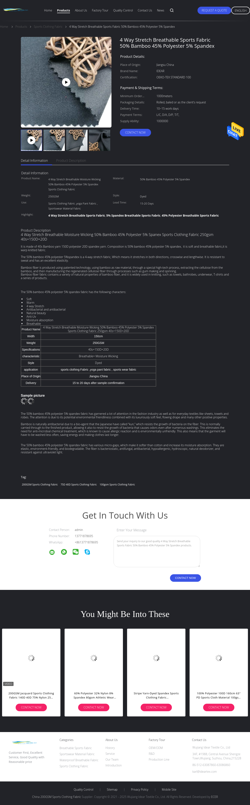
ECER (214, 797)
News (160, 10)
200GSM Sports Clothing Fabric (40, 484)
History (110, 748)
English (240, 11)
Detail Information (34, 160)
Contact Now (135, 132)
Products (63, 10)
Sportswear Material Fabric (77, 754)
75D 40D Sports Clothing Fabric (79, 484)
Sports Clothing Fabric (74, 766)
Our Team (112, 759)
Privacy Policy (139, 789)
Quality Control (123, 10)
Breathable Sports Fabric (76, 748)
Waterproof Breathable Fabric (79, 760)
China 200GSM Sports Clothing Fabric (56, 797)
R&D (152, 754)
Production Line (159, 759)
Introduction (113, 765)
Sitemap (112, 789)
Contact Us (145, 10)
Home (48, 10)
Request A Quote (214, 10)
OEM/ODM (156, 748)
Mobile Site (169, 789)
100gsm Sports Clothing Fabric (117, 484)
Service (110, 754)
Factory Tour (100, 10)
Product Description (71, 160)
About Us (81, 10)
